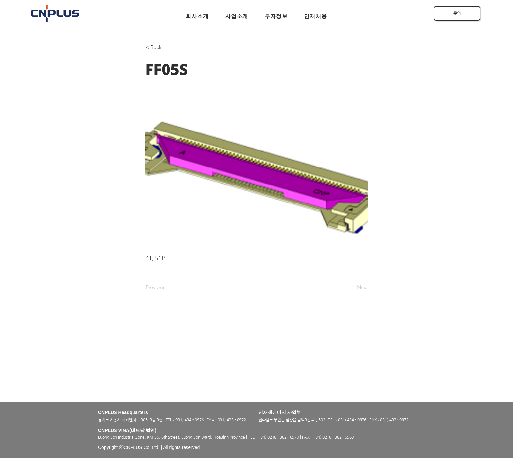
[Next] (351, 287)
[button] (197, 16)
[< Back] (167, 47)
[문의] (457, 13)
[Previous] (167, 287)
